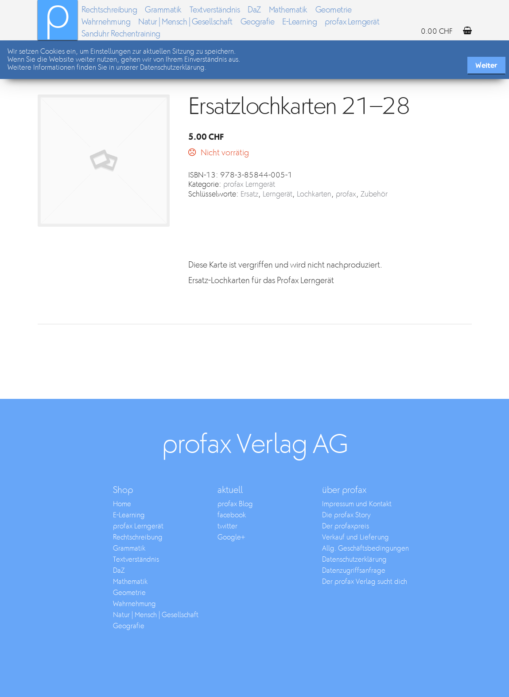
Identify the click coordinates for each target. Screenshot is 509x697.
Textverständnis (215, 10)
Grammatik (163, 10)
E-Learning (299, 22)
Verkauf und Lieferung (355, 537)
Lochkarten (314, 194)
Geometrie (333, 10)
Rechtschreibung (109, 10)
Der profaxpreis (345, 526)
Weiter (486, 65)
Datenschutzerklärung (354, 559)
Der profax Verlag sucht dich (364, 582)
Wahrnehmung (106, 22)
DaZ (254, 10)
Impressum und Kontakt (357, 504)
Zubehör (374, 194)
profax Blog (235, 504)
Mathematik (288, 10)
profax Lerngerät (352, 22)
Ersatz (249, 194)
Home (122, 504)
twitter (227, 526)
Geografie (258, 22)
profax (346, 194)
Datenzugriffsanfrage (353, 571)
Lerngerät (277, 194)
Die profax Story (346, 515)
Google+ (231, 537)
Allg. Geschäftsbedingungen (365, 548)
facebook (232, 515)
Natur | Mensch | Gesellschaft (185, 22)
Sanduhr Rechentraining (121, 34)
